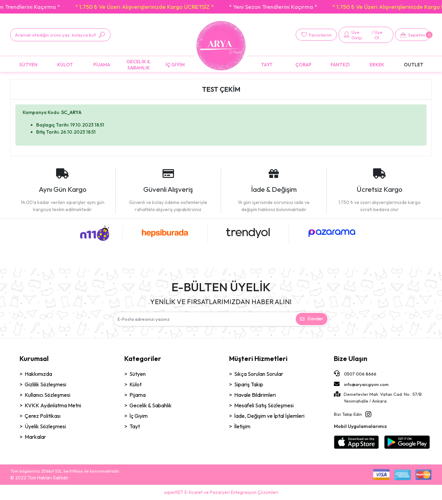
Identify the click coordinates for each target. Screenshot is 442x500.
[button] (413, 34)
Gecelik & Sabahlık (150, 405)
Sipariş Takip (248, 384)
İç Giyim (138, 415)
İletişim (242, 426)
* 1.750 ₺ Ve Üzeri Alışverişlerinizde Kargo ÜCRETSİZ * (150, 6)
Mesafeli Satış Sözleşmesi (264, 405)
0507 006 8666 (355, 373)
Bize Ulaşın (350, 358)
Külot (135, 384)
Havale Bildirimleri (255, 394)
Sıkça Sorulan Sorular (258, 373)
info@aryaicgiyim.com (361, 384)
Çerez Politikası (42, 415)
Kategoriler (142, 358)
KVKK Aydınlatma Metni (53, 405)
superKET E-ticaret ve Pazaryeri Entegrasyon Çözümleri (221, 492)
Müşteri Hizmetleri (258, 358)
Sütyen (137, 373)
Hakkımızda (38, 373)
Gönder (311, 318)
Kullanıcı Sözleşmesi (47, 394)
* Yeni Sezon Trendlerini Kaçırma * (279, 6)
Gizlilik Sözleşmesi (45, 384)
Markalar (35, 436)
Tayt (134, 426)
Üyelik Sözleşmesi (45, 426)
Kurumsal (34, 358)
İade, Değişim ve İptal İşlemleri (269, 415)
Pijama (137, 394)
